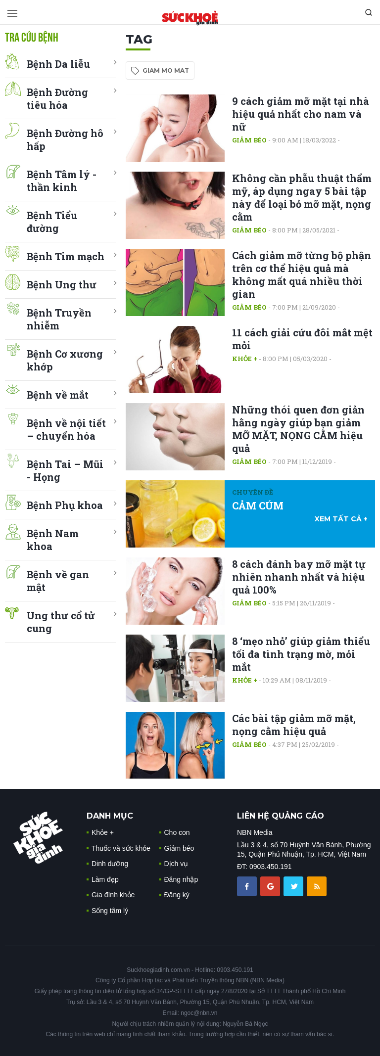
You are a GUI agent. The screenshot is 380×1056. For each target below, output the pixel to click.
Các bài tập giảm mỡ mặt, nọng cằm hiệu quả (294, 724)
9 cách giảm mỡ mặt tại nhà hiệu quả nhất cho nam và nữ (300, 113)
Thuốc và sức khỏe (121, 848)
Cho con (177, 832)
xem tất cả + (341, 518)
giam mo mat (165, 70)
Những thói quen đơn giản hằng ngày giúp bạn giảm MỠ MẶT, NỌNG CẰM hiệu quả (298, 429)
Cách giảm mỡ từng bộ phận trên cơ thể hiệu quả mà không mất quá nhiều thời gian (301, 274)
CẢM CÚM (258, 505)
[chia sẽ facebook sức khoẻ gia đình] (248, 886)
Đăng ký (177, 895)
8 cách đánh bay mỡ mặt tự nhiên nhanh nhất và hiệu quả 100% (299, 576)
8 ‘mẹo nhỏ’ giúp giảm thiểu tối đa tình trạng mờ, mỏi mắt (301, 654)
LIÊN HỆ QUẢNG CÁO (280, 816)
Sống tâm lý (110, 911)
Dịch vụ (176, 864)
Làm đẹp (105, 879)
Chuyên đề (252, 492)
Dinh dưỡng (110, 864)
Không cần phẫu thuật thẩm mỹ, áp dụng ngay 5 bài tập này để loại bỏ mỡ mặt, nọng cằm (302, 197)
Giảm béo (249, 140)
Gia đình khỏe (113, 895)
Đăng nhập (181, 879)
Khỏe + (244, 358)
